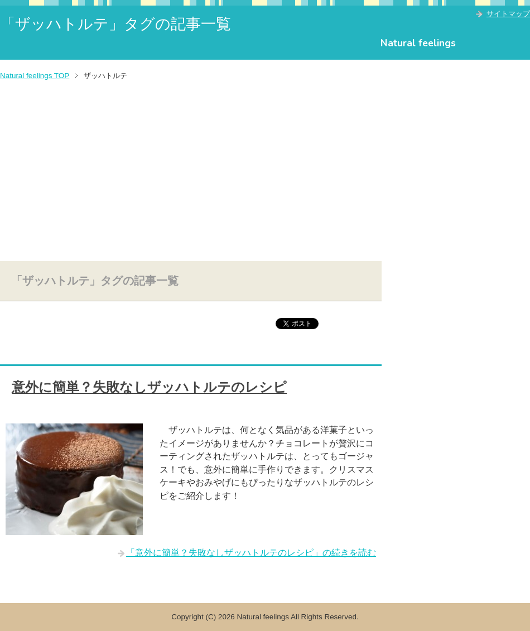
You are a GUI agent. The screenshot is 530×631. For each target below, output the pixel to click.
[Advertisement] (265, 172)
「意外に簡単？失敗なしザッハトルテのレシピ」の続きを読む (251, 552)
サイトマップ (508, 13)
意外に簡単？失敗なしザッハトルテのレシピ (149, 387)
